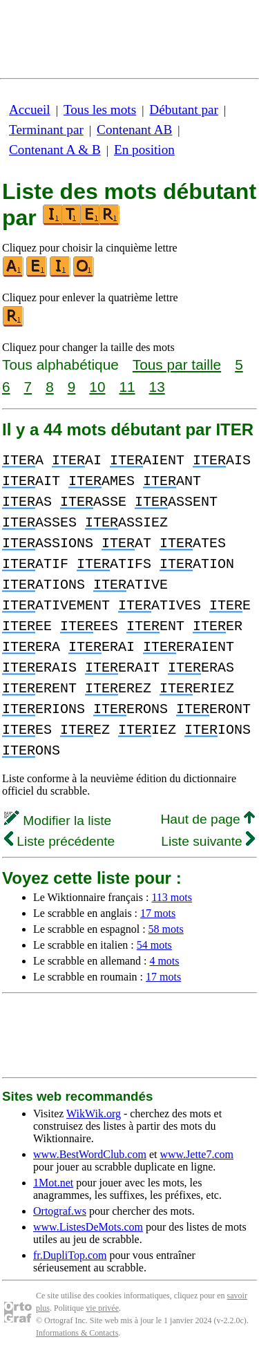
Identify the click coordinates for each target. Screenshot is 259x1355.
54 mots (154, 945)
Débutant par (183, 109)
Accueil (29, 109)
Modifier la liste (57, 820)
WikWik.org (93, 1113)
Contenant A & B (55, 149)
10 (97, 387)
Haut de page (207, 819)
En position (144, 149)
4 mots (164, 961)
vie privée (102, 1308)
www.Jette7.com (196, 1154)
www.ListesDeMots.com (88, 1227)
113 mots (171, 897)
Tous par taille (177, 364)
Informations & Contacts (77, 1333)
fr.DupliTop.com (69, 1255)
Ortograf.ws (59, 1211)
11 (127, 387)
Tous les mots (100, 109)
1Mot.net (53, 1182)
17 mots (157, 913)
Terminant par (46, 129)
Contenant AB (134, 129)
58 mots (166, 929)
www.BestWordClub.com (89, 1154)
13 (157, 387)
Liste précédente (59, 841)
